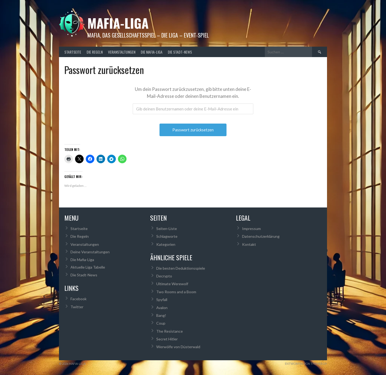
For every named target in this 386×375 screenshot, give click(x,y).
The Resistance (169, 331)
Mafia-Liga (118, 22)
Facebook (78, 298)
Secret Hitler (167, 339)
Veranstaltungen (121, 52)
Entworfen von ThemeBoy (306, 363)
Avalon (162, 307)
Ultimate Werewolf (172, 283)
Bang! (161, 315)
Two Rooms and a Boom (176, 291)
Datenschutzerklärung (261, 236)
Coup (160, 323)
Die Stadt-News (180, 52)
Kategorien (165, 244)
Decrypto (164, 276)
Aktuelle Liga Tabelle (87, 267)
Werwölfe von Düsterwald (178, 346)
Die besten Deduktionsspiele (180, 268)
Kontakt (249, 244)
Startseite (72, 52)
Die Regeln (95, 52)
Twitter (76, 307)
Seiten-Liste (166, 228)
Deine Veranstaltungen (90, 252)
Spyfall (161, 299)
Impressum (251, 228)
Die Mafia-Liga (151, 52)
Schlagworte (166, 236)
